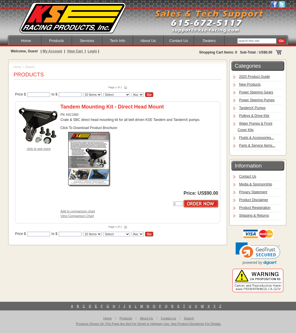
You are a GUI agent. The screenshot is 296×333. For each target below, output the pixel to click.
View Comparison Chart (77, 216)
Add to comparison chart (77, 211)
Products (56, 40)
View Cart (75, 51)
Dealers (209, 40)
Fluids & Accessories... (256, 138)
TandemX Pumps (252, 108)
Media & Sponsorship (255, 184)
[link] (258, 253)
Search (189, 318)
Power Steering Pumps (257, 100)
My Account (52, 51)
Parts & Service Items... (257, 145)
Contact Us (178, 40)
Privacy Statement (253, 192)
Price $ (20, 94)
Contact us (168, 318)
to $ (54, 94)
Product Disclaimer (253, 200)
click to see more (39, 148)
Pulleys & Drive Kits (254, 116)
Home (26, 40)
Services (87, 40)
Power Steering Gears (256, 92)
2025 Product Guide (254, 77)
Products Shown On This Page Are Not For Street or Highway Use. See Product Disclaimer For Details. (148, 323)
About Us (148, 40)
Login (92, 51)
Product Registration (255, 208)
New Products (250, 84)
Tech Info (117, 40)
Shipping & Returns (254, 216)
